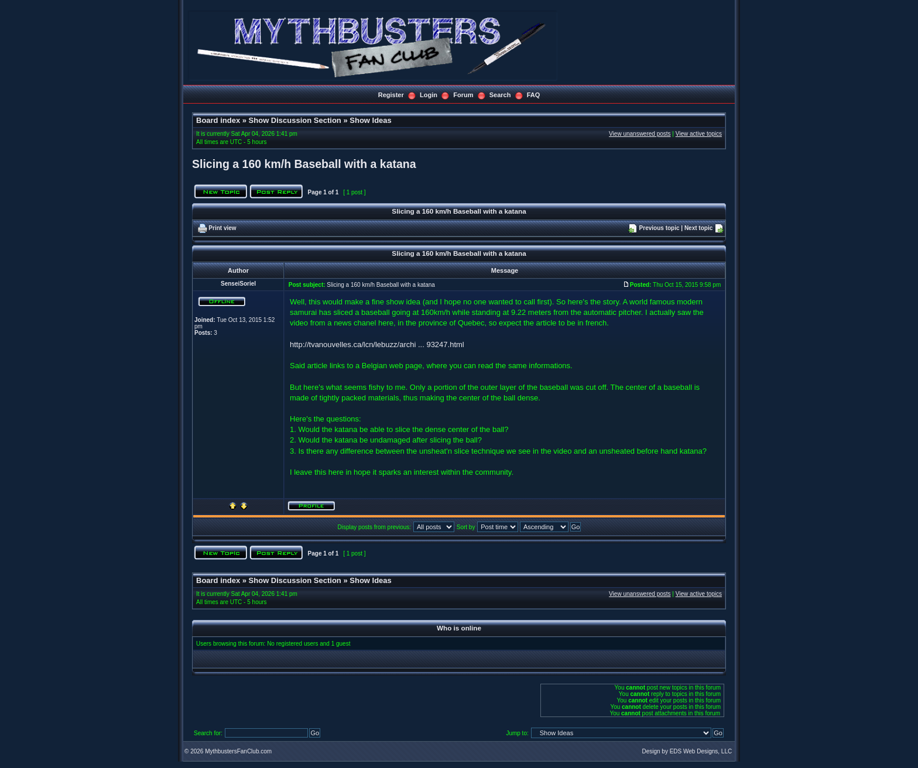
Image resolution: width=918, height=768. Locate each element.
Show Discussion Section (295, 120)
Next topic (698, 228)
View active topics (699, 134)
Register (391, 94)
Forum (463, 94)
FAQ (533, 94)
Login (428, 94)
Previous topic (659, 228)
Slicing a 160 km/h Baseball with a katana (304, 163)
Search (500, 94)
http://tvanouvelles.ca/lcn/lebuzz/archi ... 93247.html (377, 344)
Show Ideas (371, 120)
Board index (218, 120)
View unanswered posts (639, 134)
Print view (222, 228)
